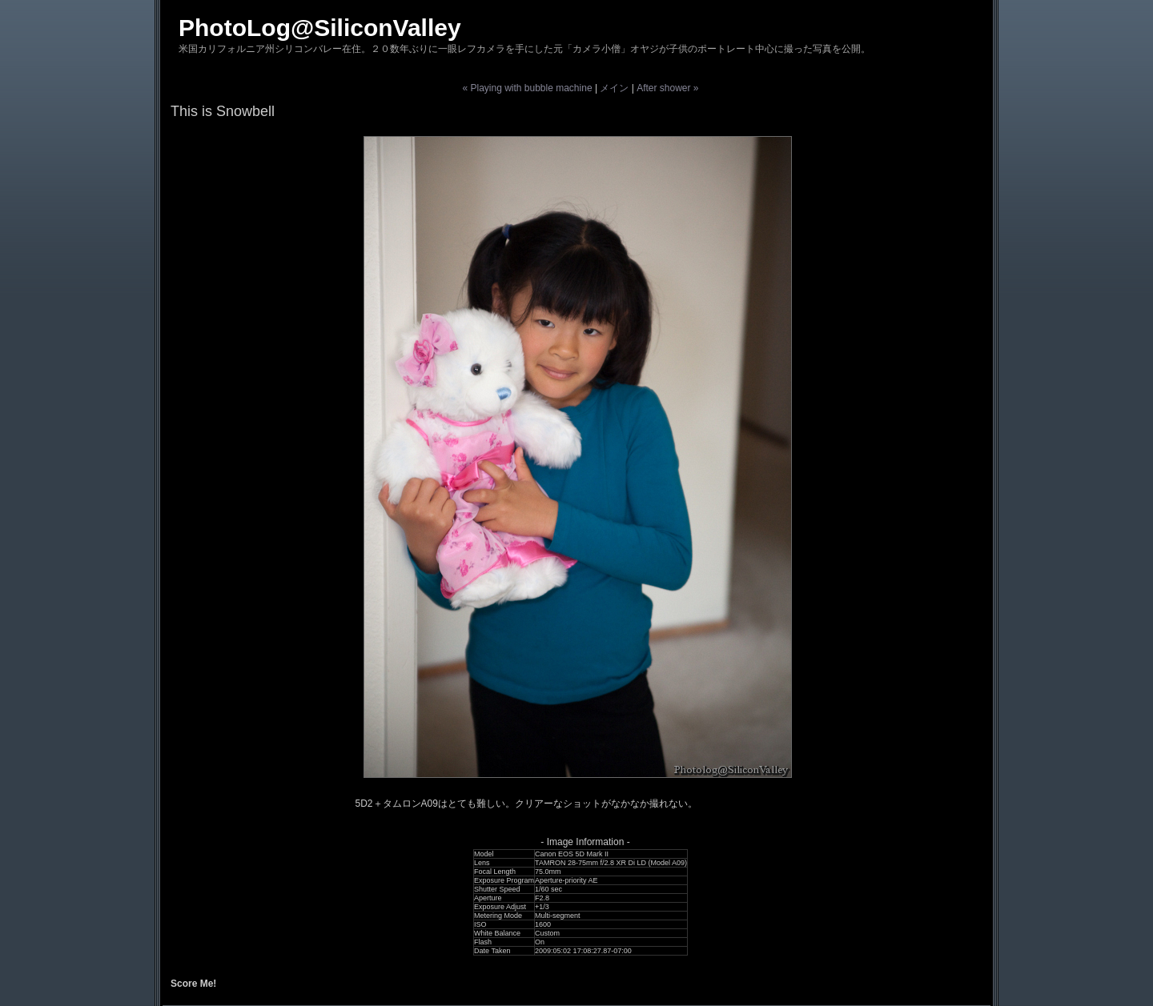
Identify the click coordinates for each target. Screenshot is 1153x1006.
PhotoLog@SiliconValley (320, 27)
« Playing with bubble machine (527, 88)
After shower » (667, 88)
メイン (614, 88)
